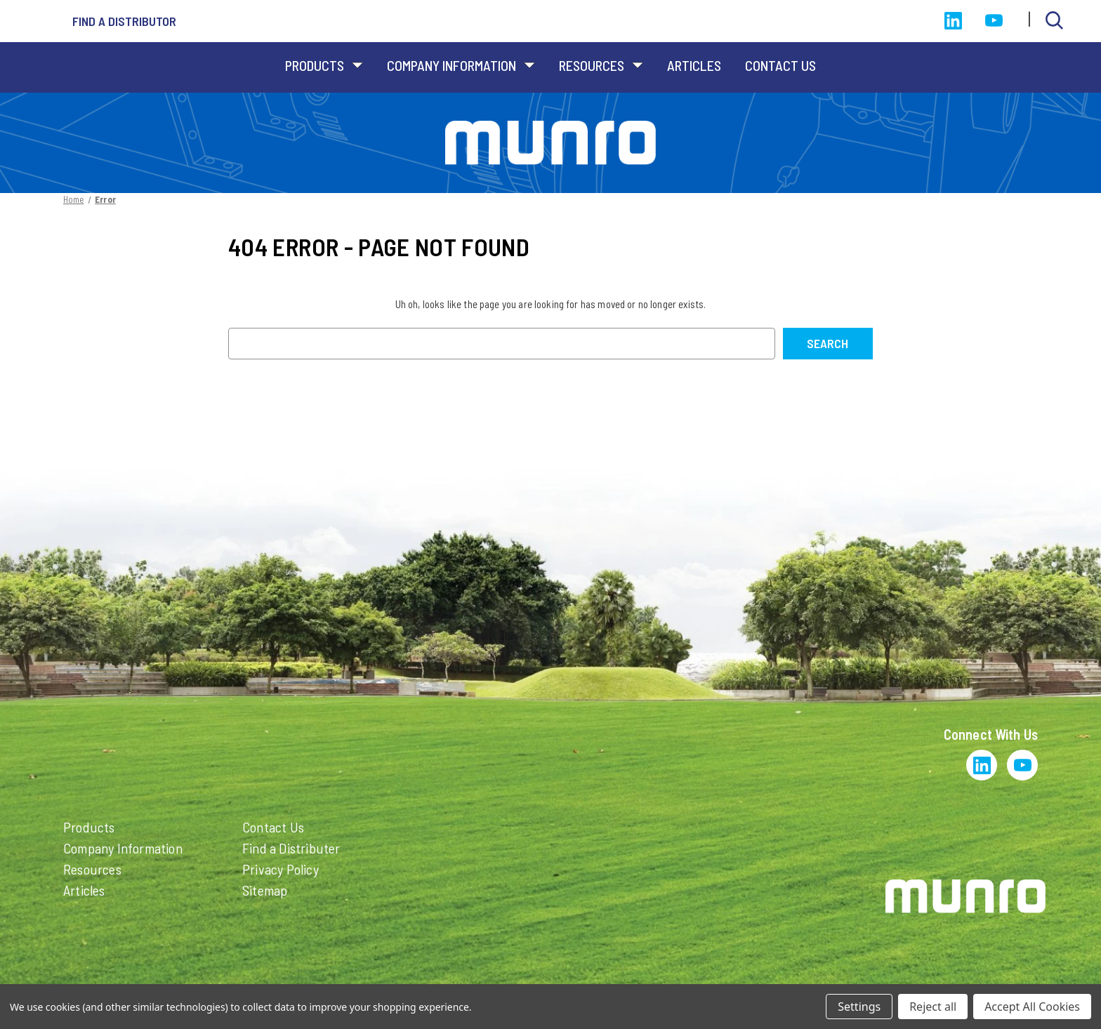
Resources (601, 65)
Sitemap (264, 890)
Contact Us (780, 65)
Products (324, 65)
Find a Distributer (291, 847)
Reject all (932, 1006)
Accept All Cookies (1032, 1006)
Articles (694, 65)
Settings (859, 1006)
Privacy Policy (280, 869)
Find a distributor (124, 21)
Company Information (461, 65)
